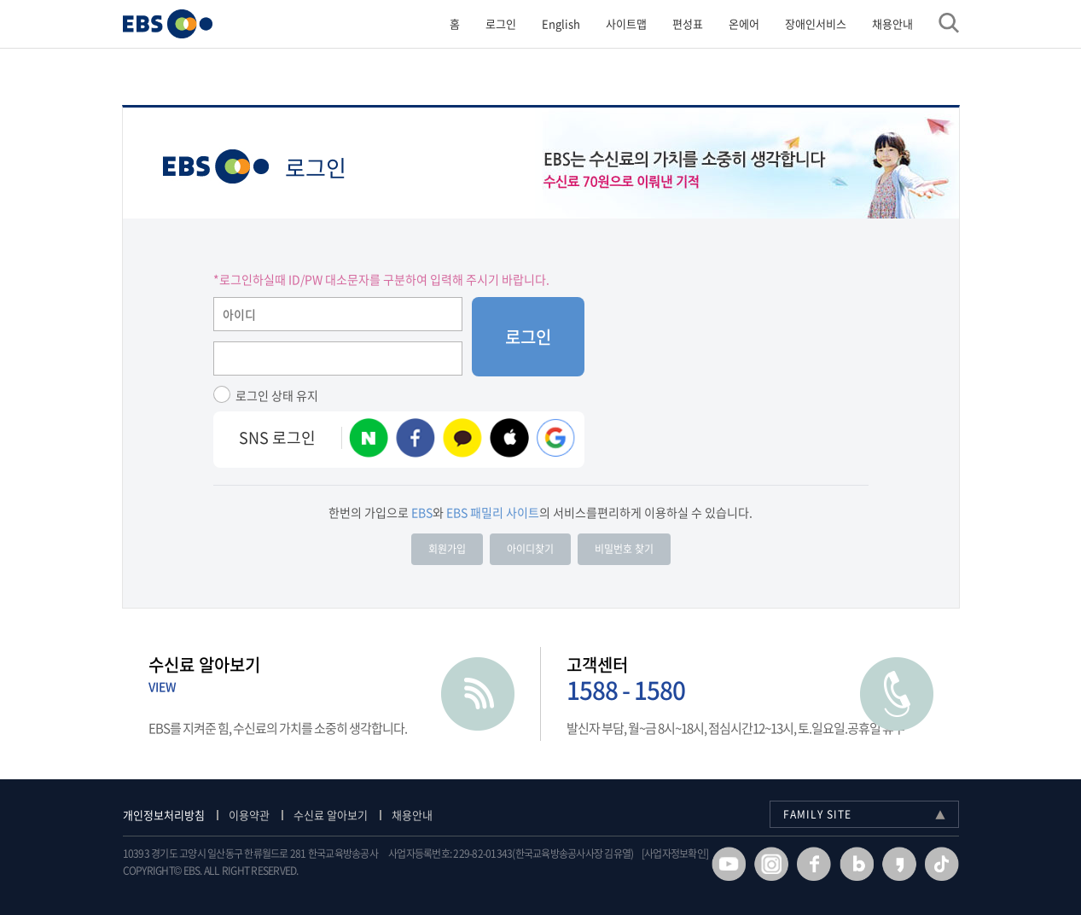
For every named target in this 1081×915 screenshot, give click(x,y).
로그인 (500, 23)
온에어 (744, 23)
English (561, 23)
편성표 (687, 23)
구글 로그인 (556, 438)
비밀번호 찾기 (624, 549)
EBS (216, 166)
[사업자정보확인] (675, 854)
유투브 (729, 864)
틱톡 (942, 864)
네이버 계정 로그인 (368, 438)
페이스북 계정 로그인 (415, 438)
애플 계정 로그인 (509, 438)
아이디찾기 (530, 549)
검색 (949, 23)
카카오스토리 (899, 864)
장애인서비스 (815, 23)
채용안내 (892, 23)
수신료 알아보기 (330, 815)
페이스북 (814, 864)
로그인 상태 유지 (276, 395)
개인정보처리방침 (164, 815)
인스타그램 (771, 864)
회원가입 (447, 549)
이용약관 (249, 815)
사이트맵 (626, 23)
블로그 (857, 864)
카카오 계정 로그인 (462, 438)
